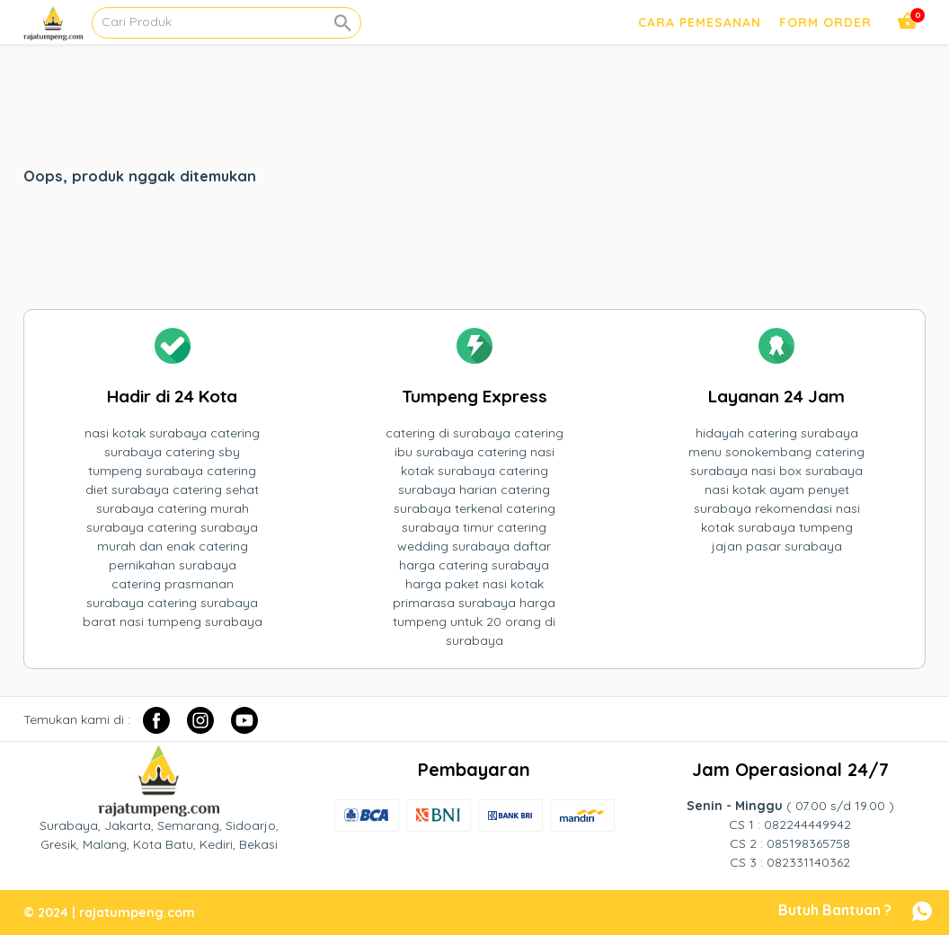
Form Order (825, 22)
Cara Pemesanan (699, 22)
